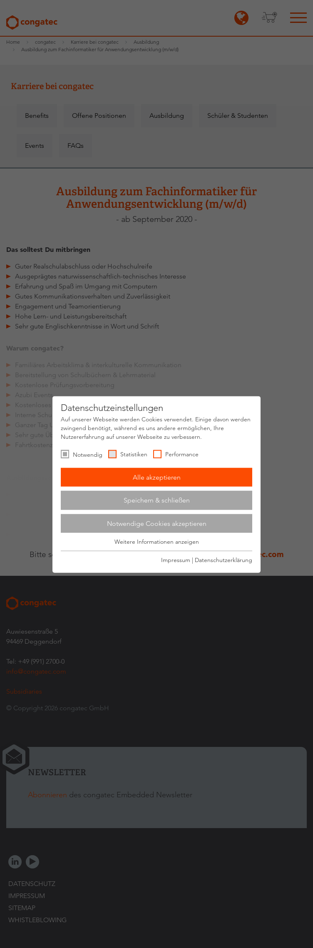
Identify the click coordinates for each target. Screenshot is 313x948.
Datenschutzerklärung (223, 559)
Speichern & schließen (157, 500)
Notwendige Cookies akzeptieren (156, 523)
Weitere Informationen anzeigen (156, 541)
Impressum (175, 559)
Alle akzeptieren (157, 477)
